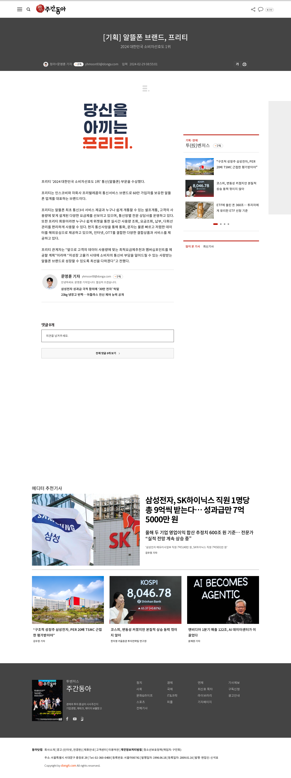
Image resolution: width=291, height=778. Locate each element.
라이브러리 (205, 695)
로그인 (269, 10)
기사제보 (234, 683)
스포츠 (140, 702)
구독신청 (234, 689)
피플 (170, 702)
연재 (200, 683)
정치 (139, 683)
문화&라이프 (144, 695)
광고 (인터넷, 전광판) (69, 750)
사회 (139, 689)
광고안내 (234, 695)
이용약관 (113, 750)
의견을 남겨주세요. (57, 336)
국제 (170, 689)
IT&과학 (172, 695)
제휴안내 (89, 750)
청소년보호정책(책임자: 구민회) (162, 750)
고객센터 (101, 750)
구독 (79, 64)
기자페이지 (205, 702)
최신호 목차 (205, 689)
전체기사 (142, 708)
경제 (170, 683)
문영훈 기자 (70, 276)
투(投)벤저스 (198, 145)
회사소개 (49, 750)
